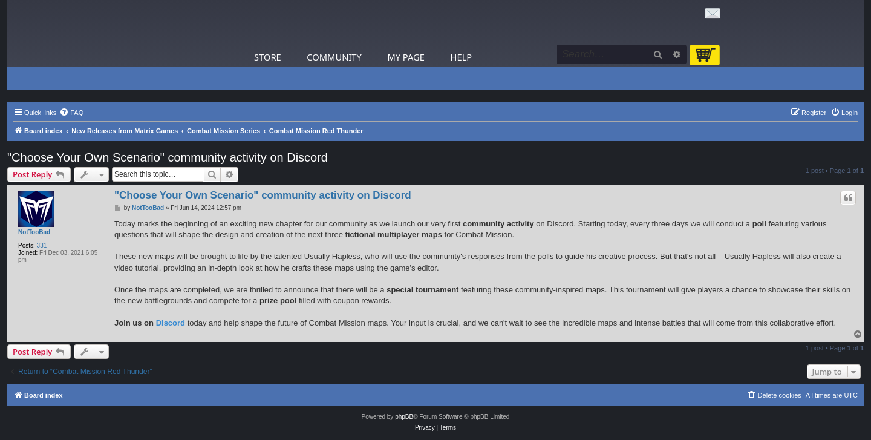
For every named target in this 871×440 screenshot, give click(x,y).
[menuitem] (71, 112)
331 (42, 245)
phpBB (404, 416)
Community (334, 57)
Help (461, 57)
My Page (406, 57)
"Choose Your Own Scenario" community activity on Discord (167, 157)
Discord (170, 322)
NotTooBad (34, 232)
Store (267, 57)
